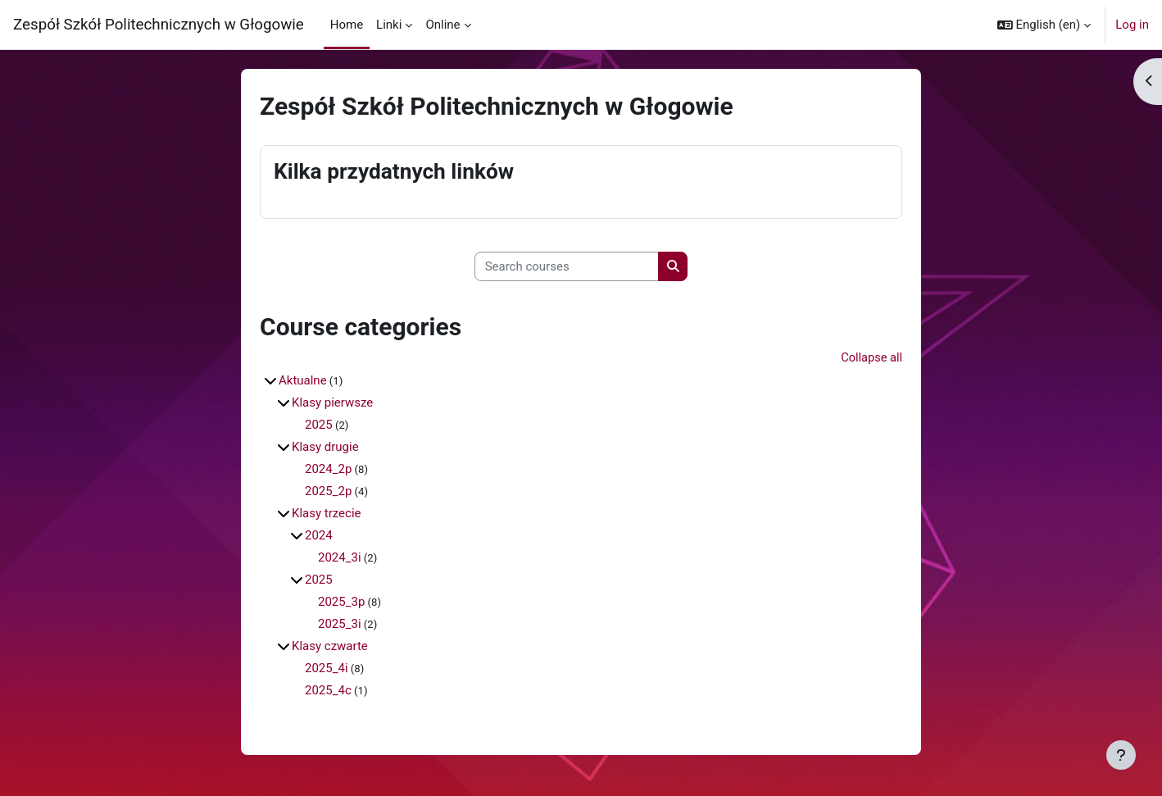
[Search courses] (566, 267)
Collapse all (870, 359)
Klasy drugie (325, 447)
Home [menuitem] (346, 24)
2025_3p (341, 602)
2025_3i (339, 624)
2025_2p (328, 491)
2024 (319, 536)
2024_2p (328, 469)
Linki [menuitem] (389, 24)
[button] (1044, 24)
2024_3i (339, 558)
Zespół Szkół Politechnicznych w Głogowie (158, 25)
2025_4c (328, 691)
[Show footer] (1121, 755)
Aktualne (303, 381)
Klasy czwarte (330, 646)
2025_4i (326, 669)
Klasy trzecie (326, 514)
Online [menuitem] (442, 24)
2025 (319, 425)
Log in (1132, 24)
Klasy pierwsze (332, 403)
